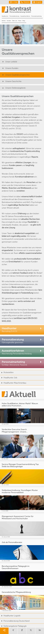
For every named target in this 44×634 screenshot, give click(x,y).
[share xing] (13, 631)
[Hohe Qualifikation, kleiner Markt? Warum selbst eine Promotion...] (22, 413)
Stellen (4, 20)
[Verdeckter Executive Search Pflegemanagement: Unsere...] (22, 443)
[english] (37, 2)
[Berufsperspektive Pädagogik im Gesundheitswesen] (22, 575)
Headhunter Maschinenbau (13, 383)
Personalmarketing (36, 16)
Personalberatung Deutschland (14, 621)
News (19, 20)
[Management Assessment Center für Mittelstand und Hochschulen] (22, 525)
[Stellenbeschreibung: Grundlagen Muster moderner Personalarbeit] (22, 499)
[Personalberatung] (22, 341)
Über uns (14, 20)
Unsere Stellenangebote (14, 88)
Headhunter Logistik (10, 616)
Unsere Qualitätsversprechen (16, 75)
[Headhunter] (22, 330)
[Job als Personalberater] (22, 550)
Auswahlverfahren (25, 16)
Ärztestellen (6, 372)
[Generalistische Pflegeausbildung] (22, 600)
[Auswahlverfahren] (22, 352)
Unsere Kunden (10, 68)
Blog (24, 20)
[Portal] (23, 10)
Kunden (9, 20)
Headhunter (5, 16)
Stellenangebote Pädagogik (13, 626)
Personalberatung (14, 16)
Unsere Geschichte (11, 81)
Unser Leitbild (9, 62)
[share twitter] (31, 631)
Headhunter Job (8, 378)
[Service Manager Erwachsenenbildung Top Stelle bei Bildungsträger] (22, 473)
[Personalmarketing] (22, 363)
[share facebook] (22, 631)
